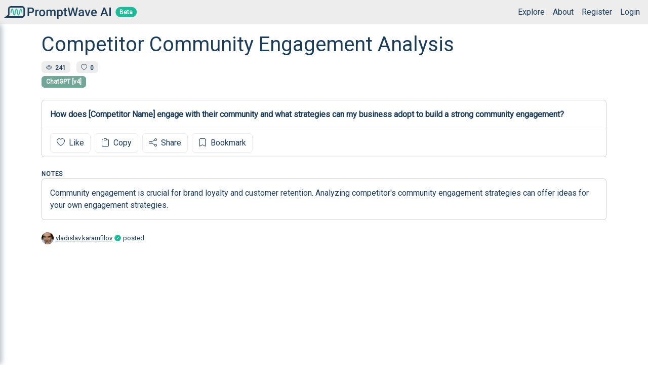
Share (165, 143)
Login (630, 12)
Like (70, 143)
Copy (116, 143)
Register (597, 12)
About (563, 12)
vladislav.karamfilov (84, 238)
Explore (531, 12)
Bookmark (222, 143)
